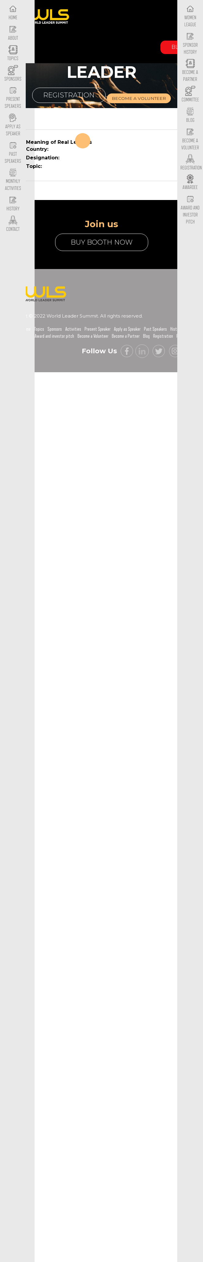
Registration (69, 95)
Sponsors (54, 329)
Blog (146, 336)
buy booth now (102, 242)
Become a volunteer (139, 98)
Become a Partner (190, 71)
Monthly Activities (13, 180)
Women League (190, 16)
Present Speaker (98, 329)
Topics (39, 329)
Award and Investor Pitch (190, 209)
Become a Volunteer (190, 139)
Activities (73, 329)
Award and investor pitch (54, 336)
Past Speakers (13, 153)
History (176, 329)
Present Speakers (13, 98)
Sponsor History (190, 44)
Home (26, 329)
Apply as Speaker (13, 125)
